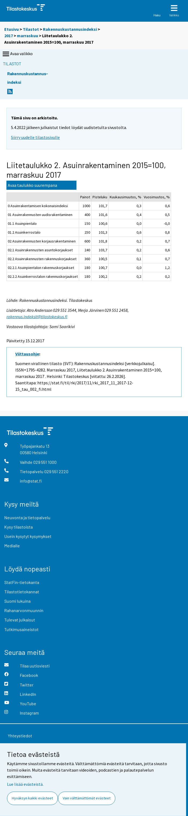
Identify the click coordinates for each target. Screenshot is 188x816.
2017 (8, 35)
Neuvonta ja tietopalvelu (27, 517)
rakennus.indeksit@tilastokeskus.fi (36, 316)
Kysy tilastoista (18, 526)
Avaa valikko (17, 54)
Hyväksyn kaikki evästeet (32, 798)
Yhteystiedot (20, 735)
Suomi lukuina (17, 601)
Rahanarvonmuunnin (23, 610)
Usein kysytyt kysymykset (27, 536)
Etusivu (11, 29)
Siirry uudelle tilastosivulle (35, 137)
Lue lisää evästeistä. (25, 784)
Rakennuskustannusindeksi (70, 29)
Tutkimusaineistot (21, 629)
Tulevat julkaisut (19, 619)
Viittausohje (27, 353)
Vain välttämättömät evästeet (86, 798)
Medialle (12, 545)
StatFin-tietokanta (21, 582)
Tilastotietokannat (21, 591)
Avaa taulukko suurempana (32, 185)
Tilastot (31, 29)
